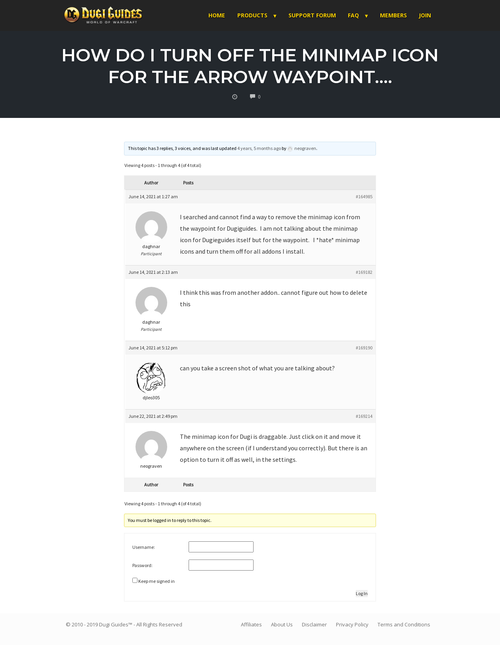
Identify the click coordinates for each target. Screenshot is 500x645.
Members (393, 15)
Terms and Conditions (404, 624)
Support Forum (312, 15)
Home (216, 15)
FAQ (353, 15)
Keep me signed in (156, 581)
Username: (143, 547)
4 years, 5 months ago (259, 148)
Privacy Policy (352, 624)
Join (425, 15)
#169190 (364, 348)
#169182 (364, 272)
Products (252, 15)
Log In (362, 593)
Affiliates (251, 624)
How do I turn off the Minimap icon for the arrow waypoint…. (250, 65)
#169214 (364, 416)
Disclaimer (314, 624)
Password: (142, 565)
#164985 (364, 196)
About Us (282, 624)
